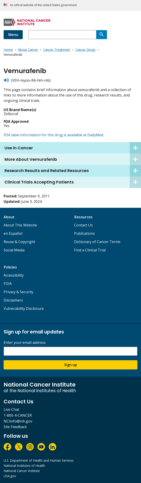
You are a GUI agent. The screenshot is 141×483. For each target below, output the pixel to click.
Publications (84, 233)
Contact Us (83, 225)
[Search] (101, 34)
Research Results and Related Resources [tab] (73, 171)
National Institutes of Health (24, 465)
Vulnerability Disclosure (24, 308)
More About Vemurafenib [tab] (73, 159)
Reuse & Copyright (19, 241)
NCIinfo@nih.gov (18, 421)
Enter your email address (25, 342)
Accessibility (14, 275)
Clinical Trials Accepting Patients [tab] (73, 182)
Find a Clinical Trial (90, 250)
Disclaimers (13, 300)
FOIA (8, 283)
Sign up (70, 364)
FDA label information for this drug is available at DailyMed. (54, 134)
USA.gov (10, 476)
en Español (13, 233)
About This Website (20, 225)
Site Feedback (15, 426)
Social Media (14, 250)
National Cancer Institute (22, 471)
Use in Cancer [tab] (73, 148)
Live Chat (11, 409)
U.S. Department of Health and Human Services (39, 460)
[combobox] (62, 34)
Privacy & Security (18, 291)
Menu (13, 34)
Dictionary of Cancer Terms (97, 241)
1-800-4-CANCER (18, 415)
